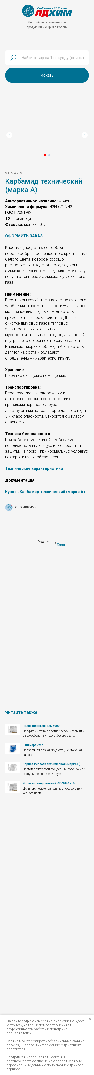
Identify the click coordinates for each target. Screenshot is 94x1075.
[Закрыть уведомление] (90, 1019)
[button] (24, 236)
